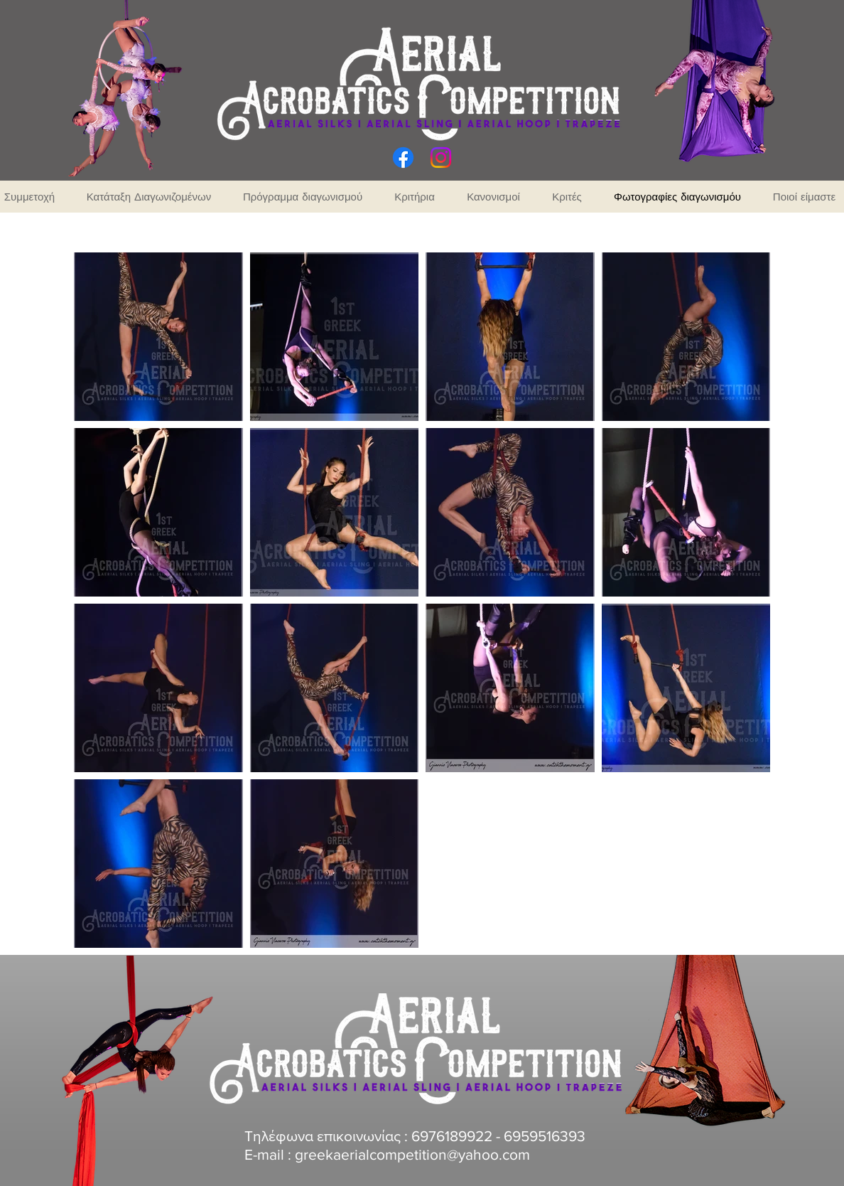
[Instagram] (441, 157)
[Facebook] (403, 157)
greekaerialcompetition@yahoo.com (412, 1154)
